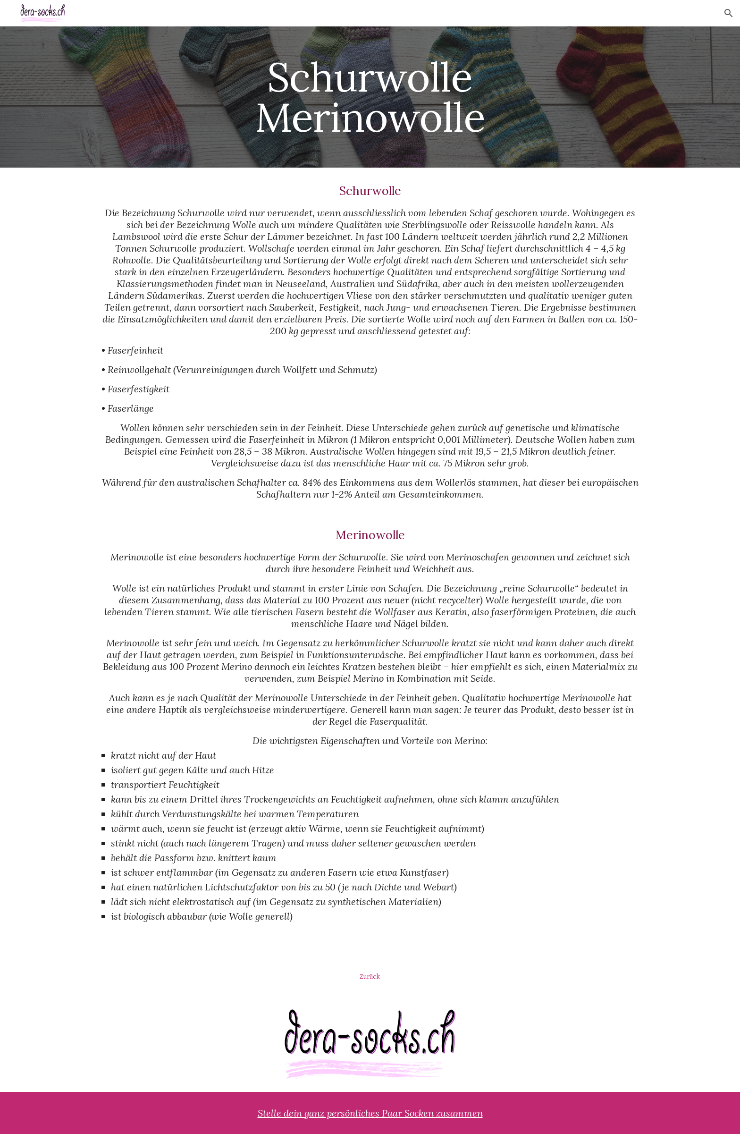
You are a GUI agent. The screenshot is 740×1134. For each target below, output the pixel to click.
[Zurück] (370, 976)
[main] (370, 97)
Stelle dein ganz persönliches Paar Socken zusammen (370, 1113)
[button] (728, 13)
